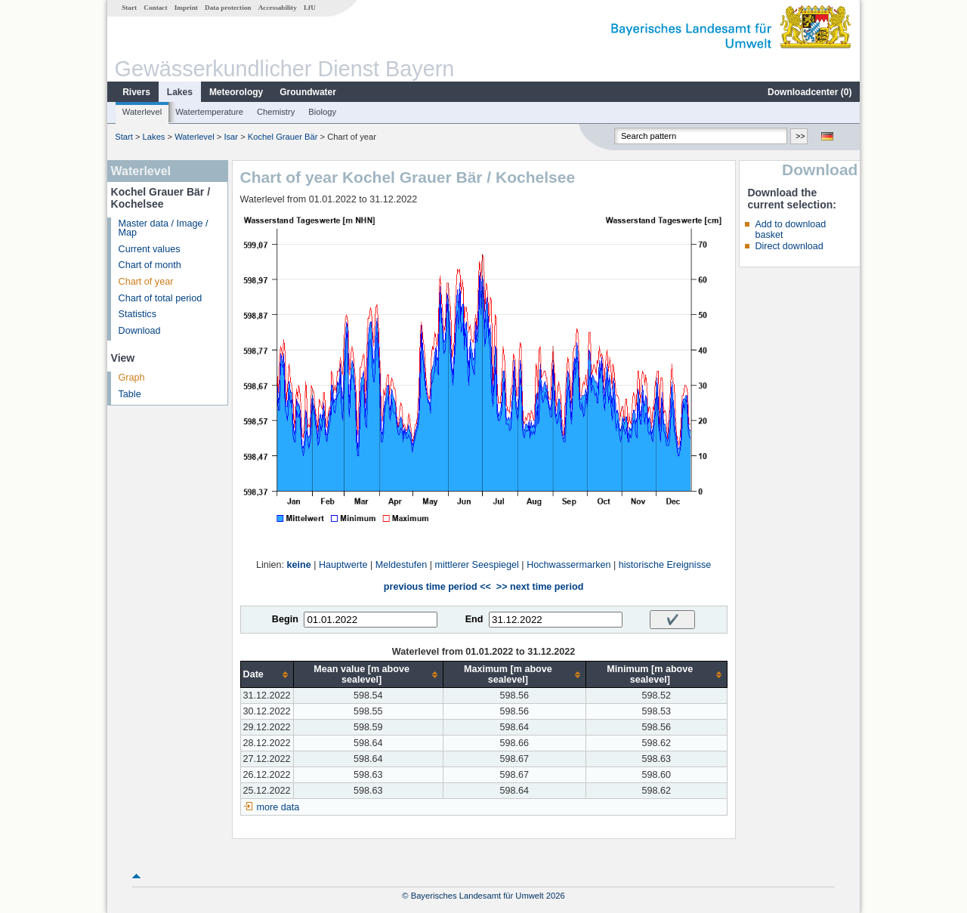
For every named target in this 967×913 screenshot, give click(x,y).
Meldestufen (401, 565)
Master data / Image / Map (164, 228)
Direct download (789, 246)
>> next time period (539, 586)
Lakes (180, 92)
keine (299, 565)
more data (278, 807)
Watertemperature (209, 111)
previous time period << (437, 586)
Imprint (186, 7)
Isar (231, 136)
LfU (310, 7)
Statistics (137, 314)
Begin (285, 619)
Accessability (277, 7)
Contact (155, 7)
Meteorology (236, 92)
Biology (322, 111)
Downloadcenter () (809, 92)
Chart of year (146, 281)
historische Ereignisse (665, 565)
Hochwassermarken (568, 565)
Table (130, 394)
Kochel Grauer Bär (283, 136)
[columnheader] (266, 675)
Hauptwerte (343, 565)
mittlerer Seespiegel (477, 565)
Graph (132, 377)
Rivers (136, 92)
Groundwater (308, 92)
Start (129, 7)
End (474, 619)
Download (140, 330)
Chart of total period (160, 298)
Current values (150, 249)
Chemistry (276, 111)
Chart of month (150, 265)
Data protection (228, 7)
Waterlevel (142, 111)
